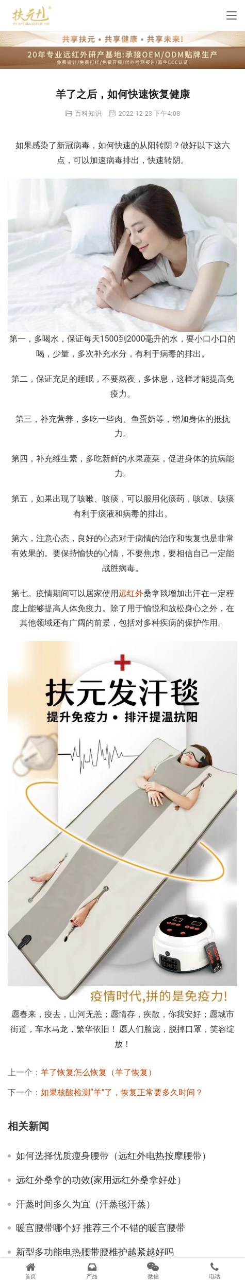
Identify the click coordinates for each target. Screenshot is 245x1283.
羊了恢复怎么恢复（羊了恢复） (98, 1072)
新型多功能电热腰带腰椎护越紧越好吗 (95, 1252)
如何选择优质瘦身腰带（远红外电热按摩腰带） (113, 1156)
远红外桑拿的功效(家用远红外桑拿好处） (101, 1180)
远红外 (131, 593)
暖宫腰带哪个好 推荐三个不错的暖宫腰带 (100, 1228)
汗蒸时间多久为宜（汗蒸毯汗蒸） (85, 1204)
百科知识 (88, 113)
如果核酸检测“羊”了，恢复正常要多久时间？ (122, 1092)
